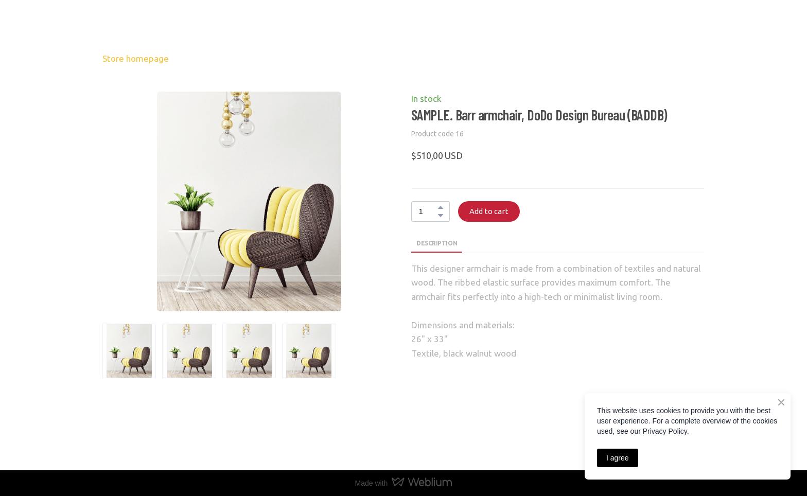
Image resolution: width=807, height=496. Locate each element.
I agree (617, 458)
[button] (440, 207)
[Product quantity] (428, 211)
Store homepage (135, 58)
